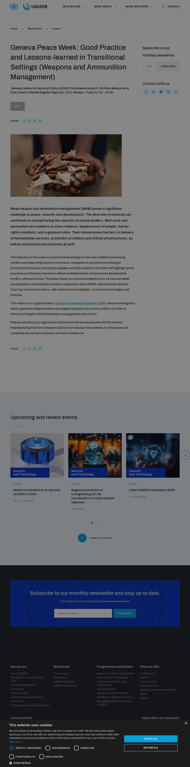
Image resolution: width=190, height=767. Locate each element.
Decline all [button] (150, 747)
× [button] (185, 723)
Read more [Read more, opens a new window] (15, 741)
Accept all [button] (151, 738)
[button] (64, 762)
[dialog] (95, 383)
